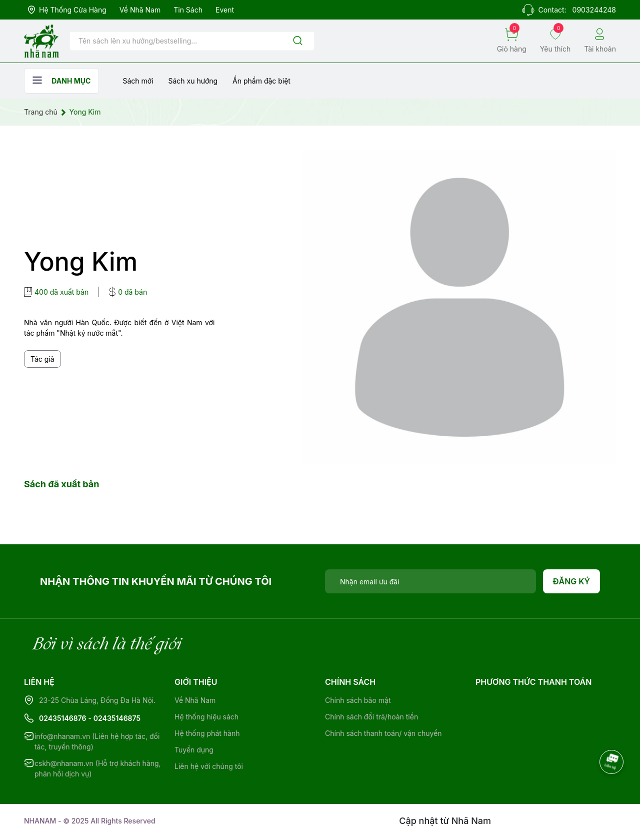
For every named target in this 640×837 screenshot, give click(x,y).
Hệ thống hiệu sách (206, 716)
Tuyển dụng (194, 749)
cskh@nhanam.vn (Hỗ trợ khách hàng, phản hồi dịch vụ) (97, 768)
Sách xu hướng (193, 81)
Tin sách (188, 10)
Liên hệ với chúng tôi (208, 766)
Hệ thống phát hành (207, 733)
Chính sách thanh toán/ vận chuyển (383, 733)
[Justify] (298, 41)
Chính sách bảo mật (357, 700)
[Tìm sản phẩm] (192, 41)
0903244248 (594, 10)
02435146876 (62, 718)
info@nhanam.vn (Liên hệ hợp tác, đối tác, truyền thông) (97, 741)
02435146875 (117, 718)
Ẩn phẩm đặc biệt (261, 81)
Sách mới (137, 81)
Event (225, 10)
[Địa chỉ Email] (430, 581)
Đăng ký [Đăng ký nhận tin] (571, 581)
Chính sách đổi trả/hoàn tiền (371, 716)
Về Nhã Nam (140, 10)
